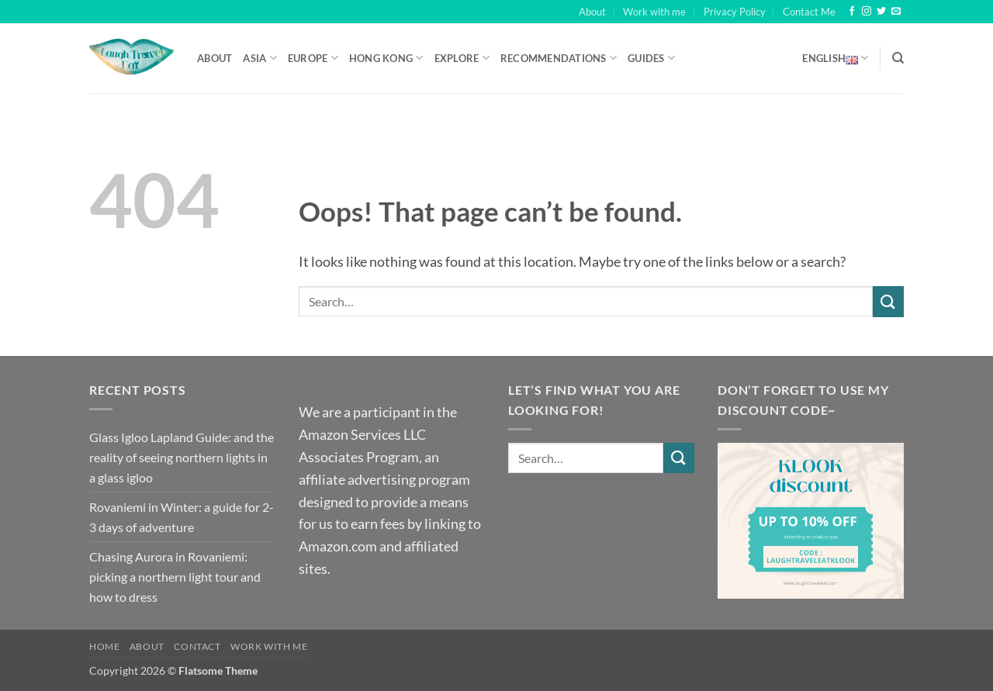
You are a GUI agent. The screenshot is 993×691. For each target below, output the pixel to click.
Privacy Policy (735, 11)
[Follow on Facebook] (851, 11)
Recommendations (558, 57)
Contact (197, 646)
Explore (462, 57)
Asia (259, 57)
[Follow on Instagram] (866, 11)
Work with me (654, 11)
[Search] (898, 58)
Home (104, 646)
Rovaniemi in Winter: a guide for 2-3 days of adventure (181, 516)
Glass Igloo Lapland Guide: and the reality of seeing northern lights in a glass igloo (181, 457)
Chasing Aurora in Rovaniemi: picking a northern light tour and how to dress (175, 576)
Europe (313, 57)
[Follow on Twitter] (881, 11)
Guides (651, 57)
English (835, 58)
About (592, 11)
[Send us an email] (896, 11)
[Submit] (888, 301)
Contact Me (809, 11)
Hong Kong (386, 57)
